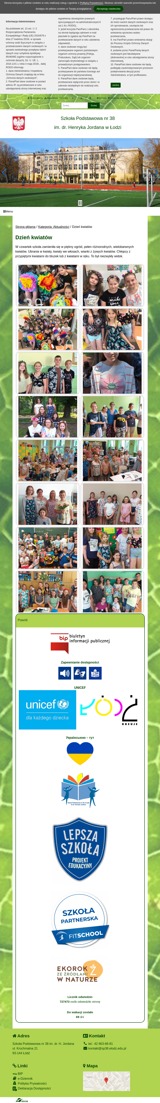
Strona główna (35, 98)
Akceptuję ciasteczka (108, 8)
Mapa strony (51, 98)
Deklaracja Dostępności (32, 1089)
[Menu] (80, 211)
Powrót (23, 620)
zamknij (115, 85)
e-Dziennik (23, 1078)
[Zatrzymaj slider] (80, 203)
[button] (4, 172)
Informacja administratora (120, 98)
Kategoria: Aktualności (53, 226)
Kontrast (101, 98)
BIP (18, 1073)
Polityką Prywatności (91, 2)
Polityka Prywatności (30, 1083)
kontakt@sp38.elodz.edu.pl (104, 1048)
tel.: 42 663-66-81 (98, 1043)
